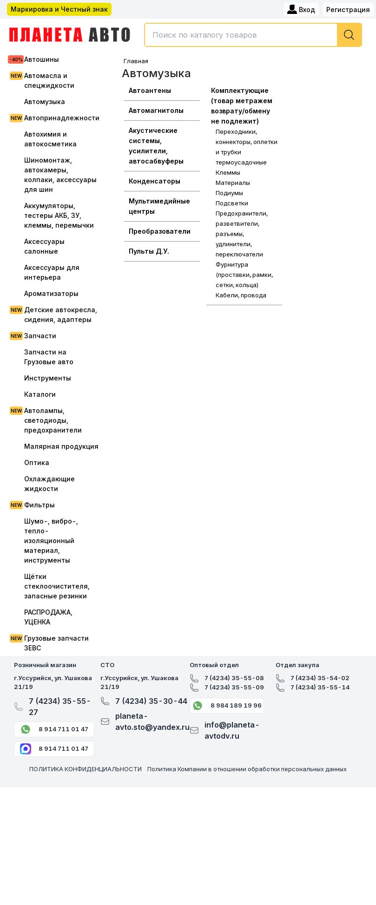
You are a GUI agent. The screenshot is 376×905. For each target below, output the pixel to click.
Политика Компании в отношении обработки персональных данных (247, 769)
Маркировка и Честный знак (59, 9)
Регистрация (348, 9)
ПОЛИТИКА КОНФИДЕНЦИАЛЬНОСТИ (85, 769)
